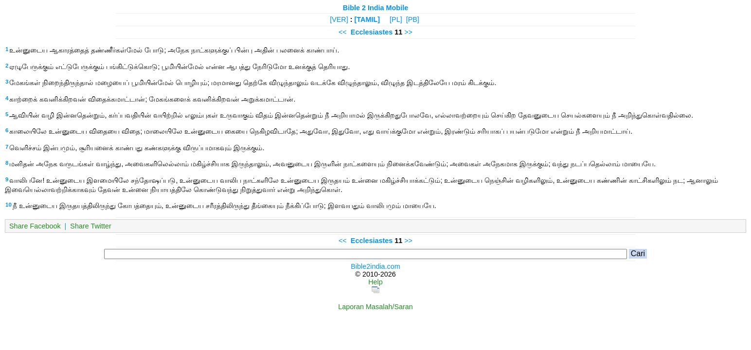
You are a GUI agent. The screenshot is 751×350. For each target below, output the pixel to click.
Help (375, 282)
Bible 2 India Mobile (375, 8)
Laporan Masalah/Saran (375, 307)
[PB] (412, 19)
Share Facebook (35, 226)
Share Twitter (90, 226)
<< (343, 32)
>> (408, 32)
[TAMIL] (367, 19)
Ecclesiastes (372, 32)
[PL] (396, 19)
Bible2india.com (375, 266)
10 (8, 205)
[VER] (339, 19)
